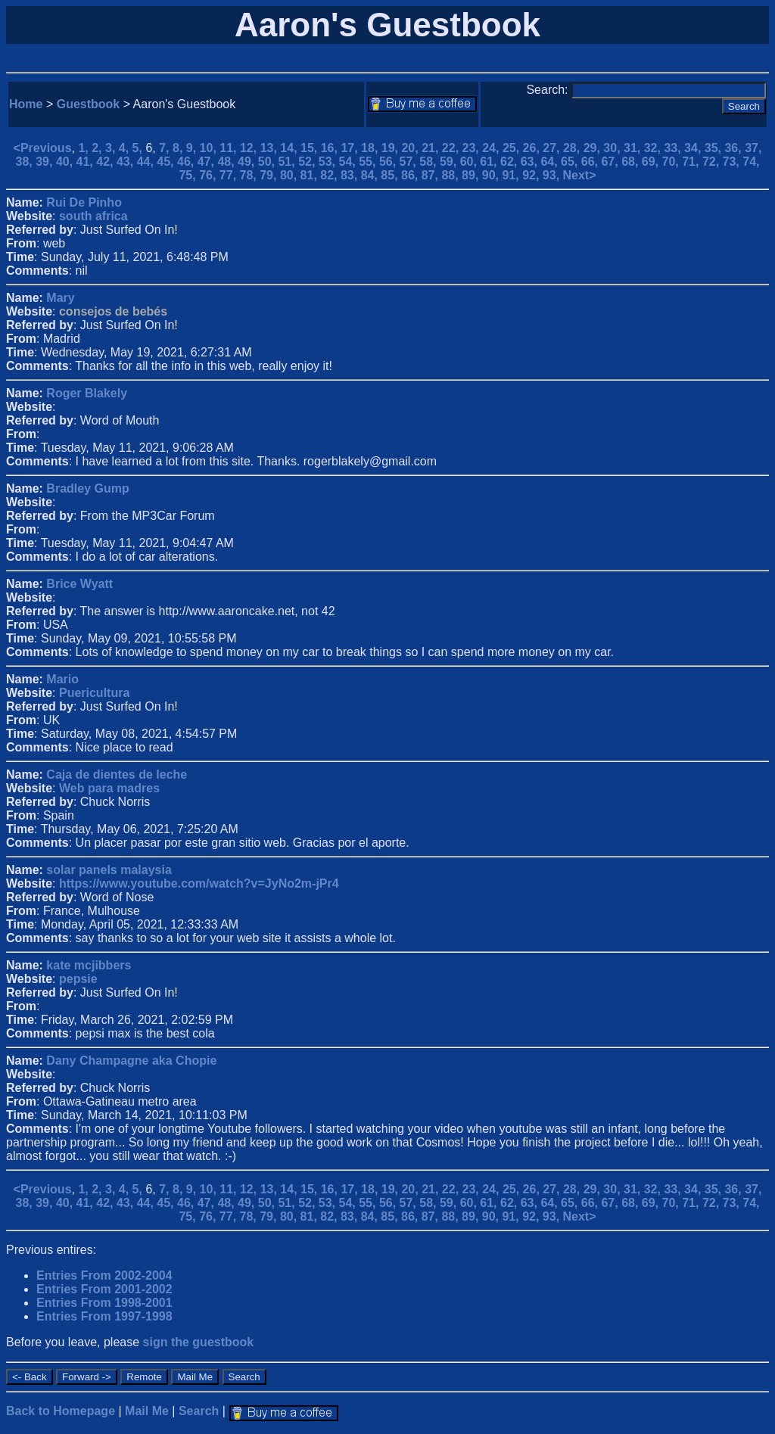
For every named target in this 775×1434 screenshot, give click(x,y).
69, (652, 161)
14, (290, 148)
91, (512, 175)
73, (733, 161)
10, (210, 148)
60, (470, 161)
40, (66, 161)
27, (553, 148)
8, (179, 148)
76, (209, 175)
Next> (579, 175)
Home (25, 104)
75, (189, 175)
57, (410, 161)
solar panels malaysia (108, 869)
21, (432, 148)
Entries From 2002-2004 (104, 1275)
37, (753, 148)
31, (634, 148)
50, (268, 161)
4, (125, 148)
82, (330, 175)
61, (490, 161)
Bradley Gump (87, 488)
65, (571, 161)
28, (573, 148)
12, (250, 148)
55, (369, 161)
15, (310, 148)
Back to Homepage (60, 1410)
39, (46, 161)
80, (290, 175)
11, (229, 148)
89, (472, 175)
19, (391, 148)
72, (712, 161)
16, (331, 148)
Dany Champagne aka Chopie (131, 1060)
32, (654, 148)
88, (451, 175)
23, (472, 148)
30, (613, 148)
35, (715, 148)
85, (391, 175)
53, (329, 161)
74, (750, 161)
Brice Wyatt (79, 583)
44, (147, 161)
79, (270, 175)
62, (510, 161)
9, (193, 148)
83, (351, 175)
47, (208, 161)
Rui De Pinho (84, 202)
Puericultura (94, 692)
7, (166, 148)
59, (450, 161)
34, (694, 148)
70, (672, 161)
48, (227, 161)
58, (429, 161)
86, (411, 175)
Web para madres (109, 788)
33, (674, 148)
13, (270, 148)
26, (533, 148)
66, (591, 161)
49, (248, 161)
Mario (62, 679)
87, (432, 175)
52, (308, 161)
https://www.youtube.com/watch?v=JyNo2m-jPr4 (199, 883)
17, (351, 148)
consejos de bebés (113, 311)
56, (389, 161)
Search (199, 1410)
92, (532, 175)
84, (371, 175)
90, (492, 175)
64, (550, 161)
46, (187, 161)
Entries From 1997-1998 (104, 1316)
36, (734, 148)
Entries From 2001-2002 (104, 1289)
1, (85, 148)
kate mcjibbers (88, 965)
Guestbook (88, 104)
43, (127, 161)
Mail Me (147, 1410)
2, (98, 148)
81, (310, 175)
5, (139, 148)
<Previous (43, 148)
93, (553, 175)
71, (692, 161)
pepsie (78, 978)
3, (112, 148)
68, (631, 161)
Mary (60, 297)
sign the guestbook (198, 1342)
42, (106, 161)
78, (250, 175)
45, (167, 161)
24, (492, 148)
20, (411, 148)
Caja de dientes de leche (116, 774)
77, (229, 175)
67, (611, 161)
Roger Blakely (86, 393)
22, (452, 148)
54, (349, 161)
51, (288, 161)
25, (513, 148)
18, (371, 148)
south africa (93, 216)
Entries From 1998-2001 (104, 1302)
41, (86, 161)
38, (26, 161)
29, (594, 148)
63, (531, 161)
